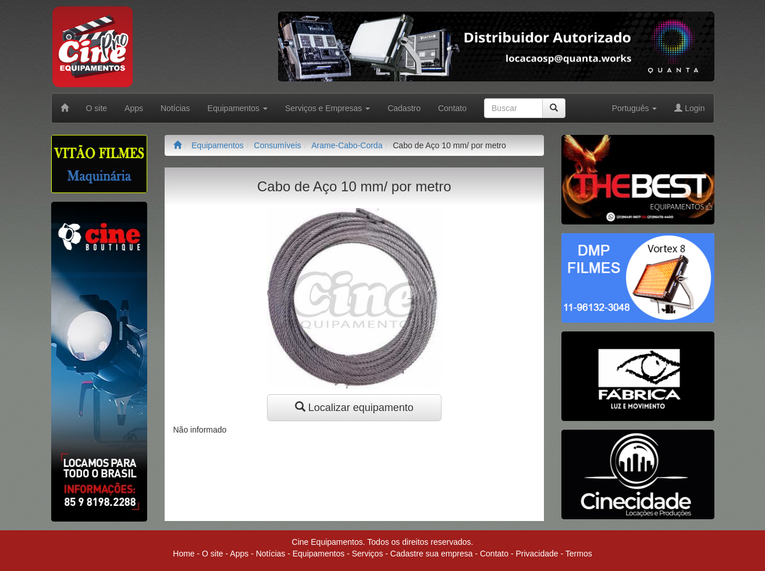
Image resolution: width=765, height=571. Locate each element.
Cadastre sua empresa (431, 553)
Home (183, 553)
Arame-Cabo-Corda (346, 145)
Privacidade (536, 553)
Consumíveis (277, 145)
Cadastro (404, 108)
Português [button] (634, 108)
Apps (133, 108)
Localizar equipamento (354, 407)
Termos (578, 553)
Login (689, 108)
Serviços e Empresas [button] (327, 108)
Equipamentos (217, 145)
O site (97, 108)
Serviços (367, 553)
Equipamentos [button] (238, 108)
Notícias (175, 108)
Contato (452, 108)
